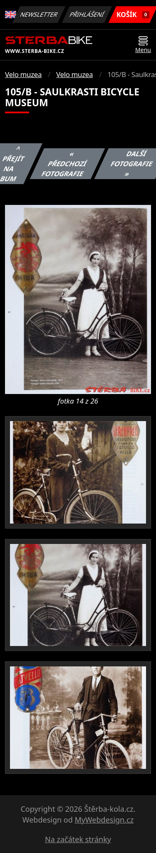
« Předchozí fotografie (64, 163)
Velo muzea (23, 74)
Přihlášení (87, 14)
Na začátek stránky (78, 839)
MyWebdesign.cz (104, 820)
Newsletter (39, 14)
